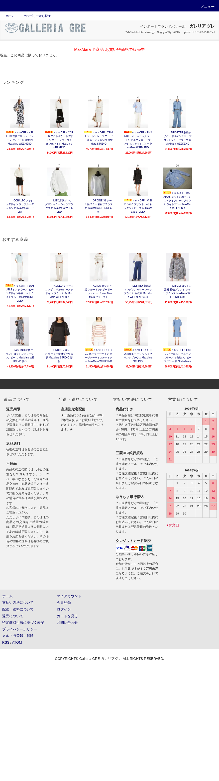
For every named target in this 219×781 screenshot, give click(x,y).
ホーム (10, 16)
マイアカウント (69, 596)
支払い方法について (18, 603)
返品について (12, 616)
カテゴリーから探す (34, 16)
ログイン (64, 609)
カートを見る (67, 616)
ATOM (17, 642)
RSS (5, 642)
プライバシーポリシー (19, 629)
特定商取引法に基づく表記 (23, 622)
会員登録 (64, 603)
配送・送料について (18, 609)
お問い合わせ (67, 622)
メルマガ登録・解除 (18, 636)
